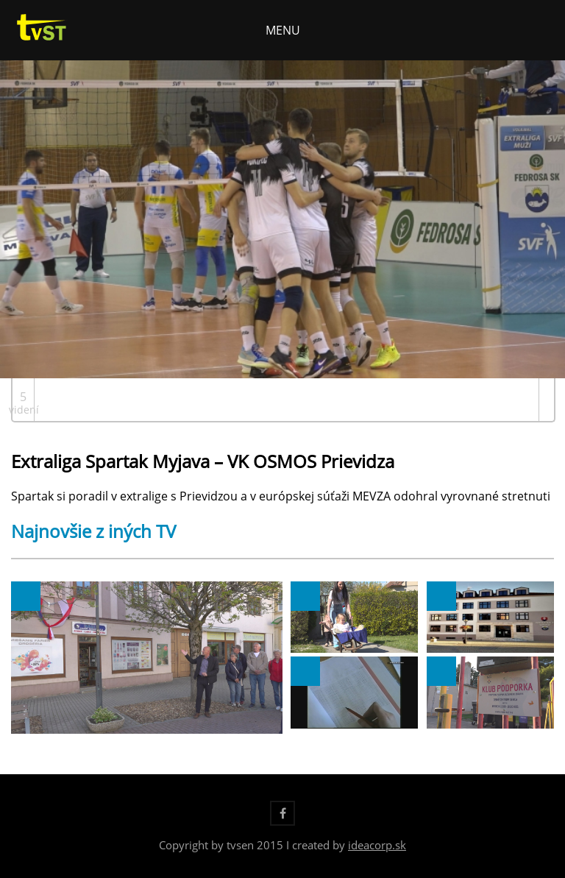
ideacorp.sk (377, 845)
